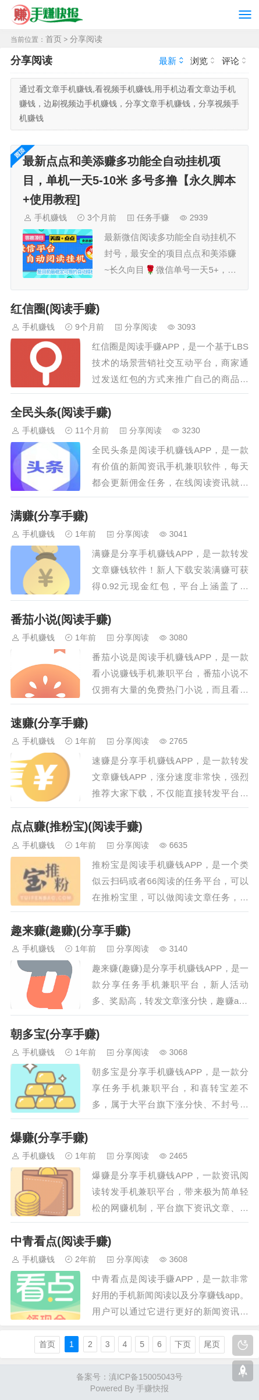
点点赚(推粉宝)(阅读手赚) (76, 826)
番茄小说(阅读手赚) (60, 619)
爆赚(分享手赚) (49, 1137)
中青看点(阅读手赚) (60, 1241)
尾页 (212, 1344)
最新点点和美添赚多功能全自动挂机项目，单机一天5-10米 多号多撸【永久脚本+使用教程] (129, 180)
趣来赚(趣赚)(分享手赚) (70, 930)
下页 (183, 1344)
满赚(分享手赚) (49, 516)
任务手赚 (153, 217)
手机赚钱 (50, 217)
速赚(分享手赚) (49, 723)
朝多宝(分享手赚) (55, 1034)
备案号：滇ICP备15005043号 (129, 1376)
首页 (53, 39)
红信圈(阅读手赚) (55, 308)
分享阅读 (86, 39)
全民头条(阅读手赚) (60, 412)
